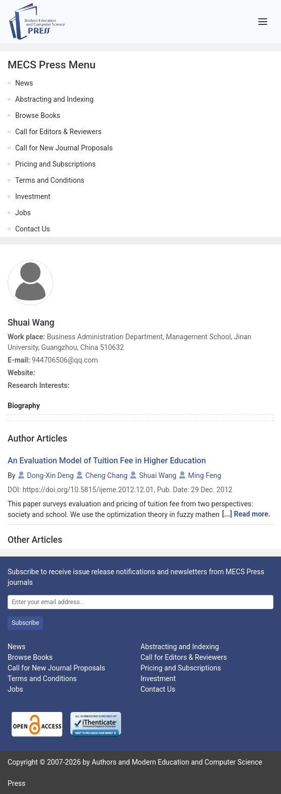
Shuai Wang (158, 475)
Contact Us (32, 229)
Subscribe (25, 622)
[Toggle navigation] (262, 22)
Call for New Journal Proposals (64, 148)
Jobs (23, 213)
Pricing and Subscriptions (55, 164)
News (24, 83)
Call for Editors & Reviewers (58, 132)
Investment (32, 196)
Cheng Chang (107, 475)
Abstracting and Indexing (54, 99)
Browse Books (37, 115)
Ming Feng (204, 475)
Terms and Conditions (50, 180)
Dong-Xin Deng (50, 475)
